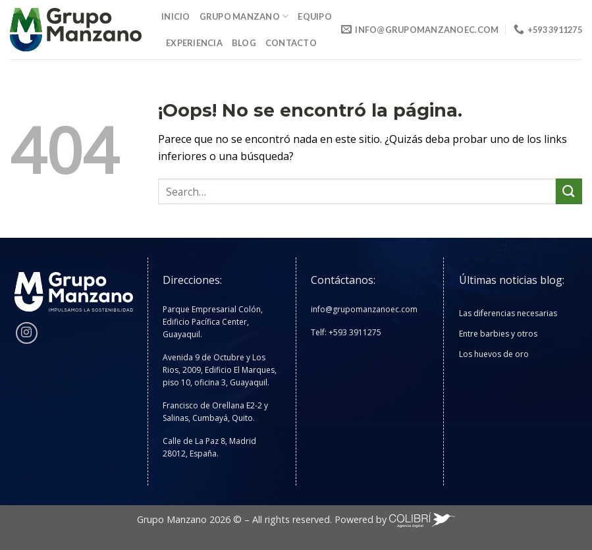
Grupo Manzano (244, 16)
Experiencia (194, 43)
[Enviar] (569, 191)
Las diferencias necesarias (508, 313)
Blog (244, 43)
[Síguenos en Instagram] (27, 333)
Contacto (291, 43)
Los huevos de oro (494, 354)
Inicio (175, 16)
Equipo (315, 16)
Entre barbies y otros (498, 333)
